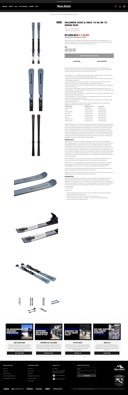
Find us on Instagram (58, 379)
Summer (4, 6)
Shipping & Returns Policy (34, 376)
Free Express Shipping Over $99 (64, 1)
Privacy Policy (31, 380)
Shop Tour (5, 371)
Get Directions (19, 353)
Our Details (55, 368)
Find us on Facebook (58, 375)
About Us (5, 368)
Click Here (85, 199)
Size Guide (77, 61)
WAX (37, 6)
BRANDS (31, 6)
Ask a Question (102, 61)
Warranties (30, 373)
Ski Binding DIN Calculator (9, 378)
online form (101, 134)
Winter (11, 6)
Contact (116, 6)
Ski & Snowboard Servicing (9, 376)
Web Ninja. (122, 389)
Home (51, 14)
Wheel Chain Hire (7, 373)
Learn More (106, 353)
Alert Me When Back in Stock (89, 55)
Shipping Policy (48, 353)
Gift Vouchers (23, 6)
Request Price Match (81, 37)
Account (120, 6)
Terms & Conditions (32, 378)
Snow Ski (59, 14)
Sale (16, 6)
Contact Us (75, 174)
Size (66, 47)
